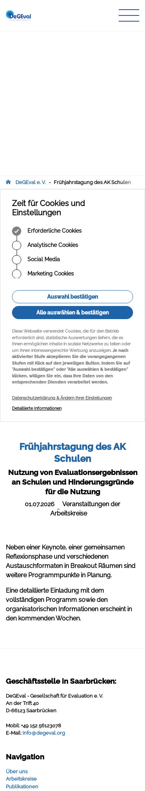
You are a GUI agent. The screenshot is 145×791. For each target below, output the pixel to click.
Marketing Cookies (43, 129)
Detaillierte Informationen (36, 263)
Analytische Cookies (45, 100)
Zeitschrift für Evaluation (34, 649)
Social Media (36, 115)
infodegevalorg (43, 588)
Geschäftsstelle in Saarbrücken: (61, 536)
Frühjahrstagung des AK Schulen (92, 38)
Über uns (16, 627)
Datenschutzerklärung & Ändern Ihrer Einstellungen (62, 253)
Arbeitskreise (21, 634)
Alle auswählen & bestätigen (72, 168)
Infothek (15, 664)
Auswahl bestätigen (72, 152)
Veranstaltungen (25, 656)
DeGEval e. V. (30, 38)
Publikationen (22, 642)
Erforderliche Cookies (47, 86)
